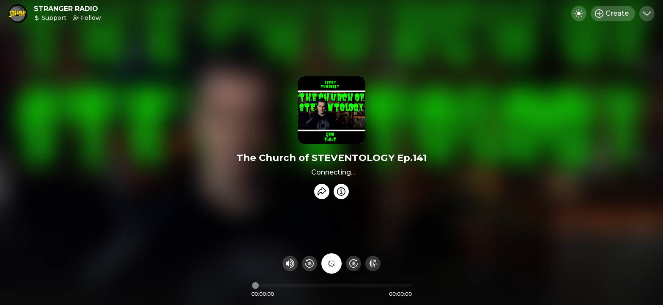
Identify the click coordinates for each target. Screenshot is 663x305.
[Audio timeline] (332, 285)
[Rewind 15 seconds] (309, 263)
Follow (87, 18)
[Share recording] (321, 191)
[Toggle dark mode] (578, 13)
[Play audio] (331, 263)
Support (50, 18)
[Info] (341, 191)
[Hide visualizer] (373, 263)
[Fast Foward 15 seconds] (353, 263)
